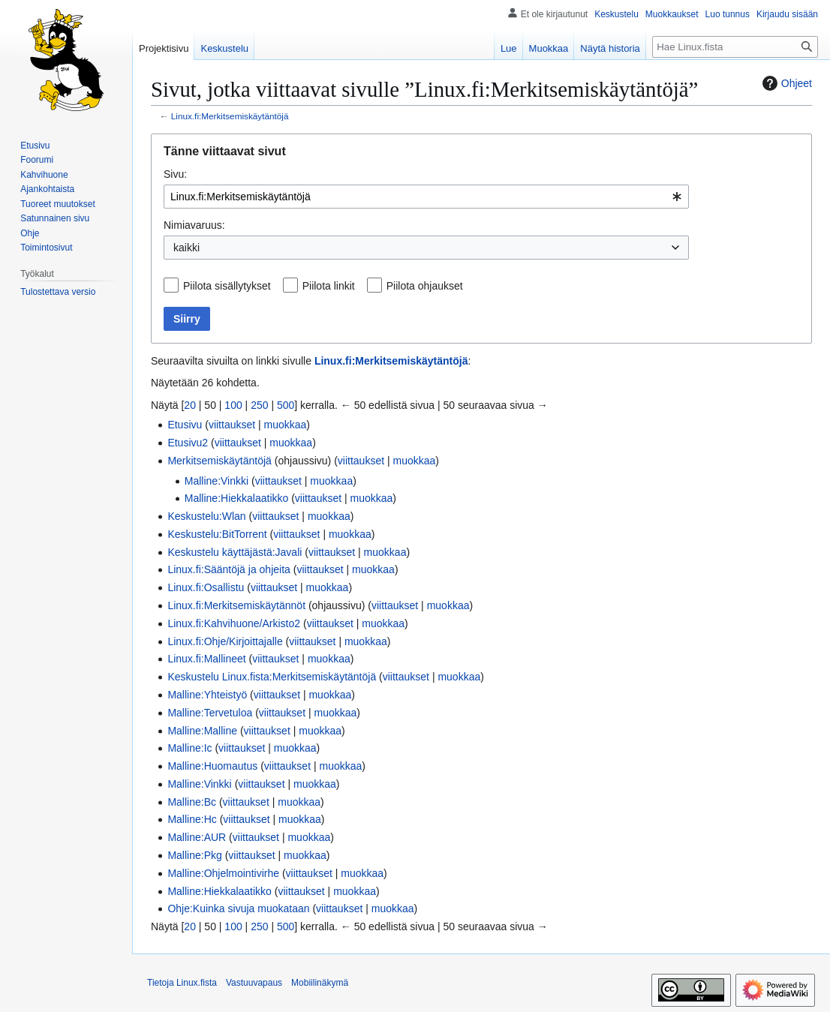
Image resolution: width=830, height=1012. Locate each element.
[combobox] (426, 197)
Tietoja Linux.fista (182, 982)
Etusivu (184, 425)
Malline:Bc (191, 802)
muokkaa (285, 425)
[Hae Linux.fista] (735, 47)
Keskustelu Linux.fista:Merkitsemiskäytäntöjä (271, 677)
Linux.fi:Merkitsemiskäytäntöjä (230, 116)
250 (259, 405)
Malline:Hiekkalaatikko (237, 498)
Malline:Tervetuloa (209, 713)
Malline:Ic (189, 748)
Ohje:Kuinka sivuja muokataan (238, 908)
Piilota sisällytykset (227, 286)
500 (285, 405)
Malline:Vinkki (216, 481)
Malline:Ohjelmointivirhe (223, 873)
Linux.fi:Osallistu (205, 587)
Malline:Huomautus (212, 766)
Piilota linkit (328, 286)
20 (190, 405)
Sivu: (175, 174)
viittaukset (232, 425)
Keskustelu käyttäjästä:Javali (234, 552)
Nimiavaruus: (194, 225)
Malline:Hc (191, 819)
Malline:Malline (202, 731)
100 (233, 405)
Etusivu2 (187, 443)
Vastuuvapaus (254, 982)
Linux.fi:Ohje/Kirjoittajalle (224, 641)
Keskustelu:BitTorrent (216, 534)
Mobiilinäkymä (319, 982)
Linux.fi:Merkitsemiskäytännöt (236, 605)
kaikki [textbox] (186, 248)
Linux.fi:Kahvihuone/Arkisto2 (233, 623)
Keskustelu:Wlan (206, 516)
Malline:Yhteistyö (207, 695)
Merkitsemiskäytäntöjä (219, 461)
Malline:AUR (196, 837)
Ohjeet (785, 83)
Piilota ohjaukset (424, 286)
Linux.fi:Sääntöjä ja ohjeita (228, 569)
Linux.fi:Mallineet (206, 659)
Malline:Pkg (194, 855)
